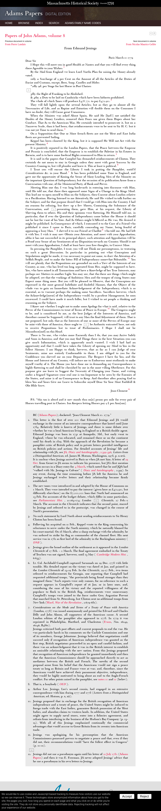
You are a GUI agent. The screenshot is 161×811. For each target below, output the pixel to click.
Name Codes (83, 23)
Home (9, 23)
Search (54, 23)
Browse (23, 23)
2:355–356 (105, 452)
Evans (107, 622)
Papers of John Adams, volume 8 (35, 35)
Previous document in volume (18, 41)
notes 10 (103, 679)
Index (39, 23)
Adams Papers (47, 415)
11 (109, 308)
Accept (127, 796)
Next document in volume (144, 41)
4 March (80, 466)
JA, (81, 452)
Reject (144, 796)
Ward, (64, 602)
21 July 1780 (110, 754)
